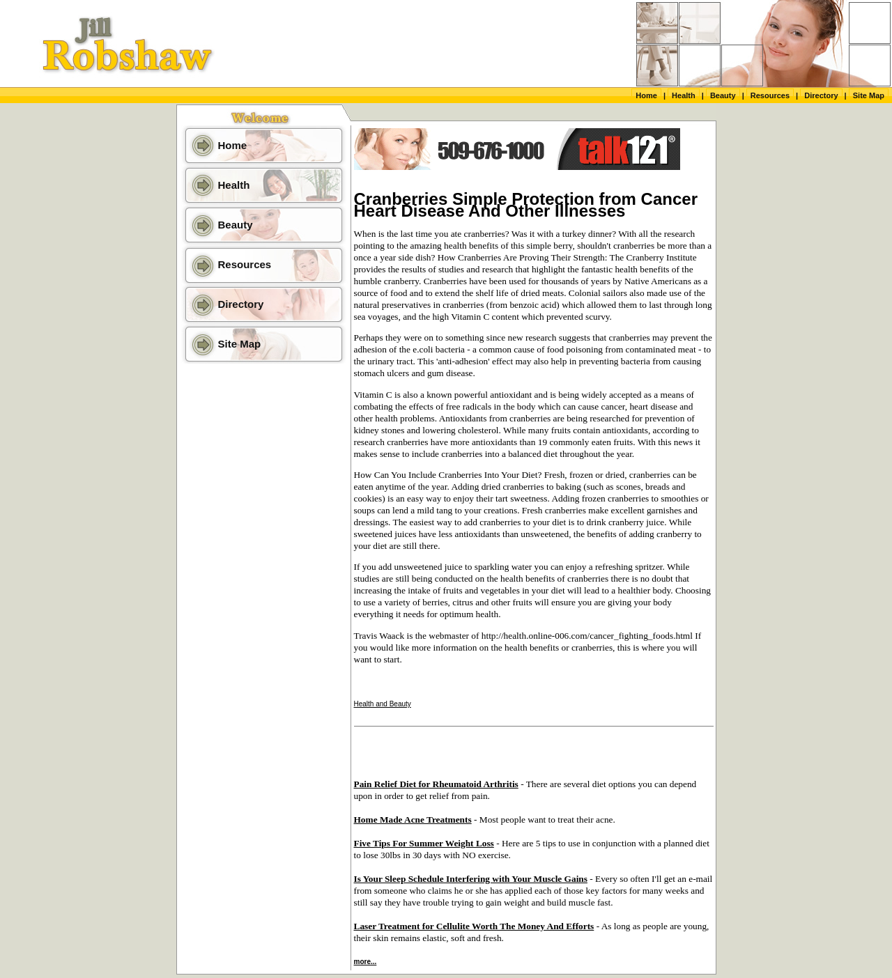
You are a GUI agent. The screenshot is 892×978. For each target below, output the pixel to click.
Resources (770, 95)
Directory (821, 95)
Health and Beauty (382, 704)
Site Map (868, 95)
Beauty (723, 95)
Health (683, 95)
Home (646, 95)
